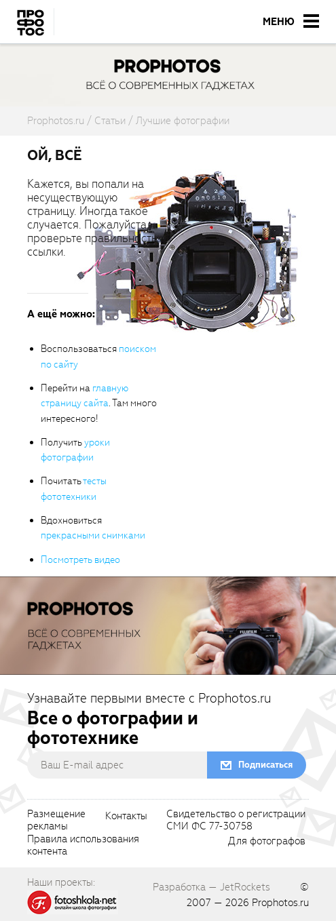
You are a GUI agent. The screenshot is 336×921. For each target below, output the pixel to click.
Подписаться (265, 764)
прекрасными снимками (93, 535)
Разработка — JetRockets (211, 887)
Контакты (126, 816)
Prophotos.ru (280, 902)
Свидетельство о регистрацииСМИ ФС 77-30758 (235, 820)
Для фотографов (266, 842)
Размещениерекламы (56, 820)
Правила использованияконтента (83, 846)
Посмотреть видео (80, 559)
